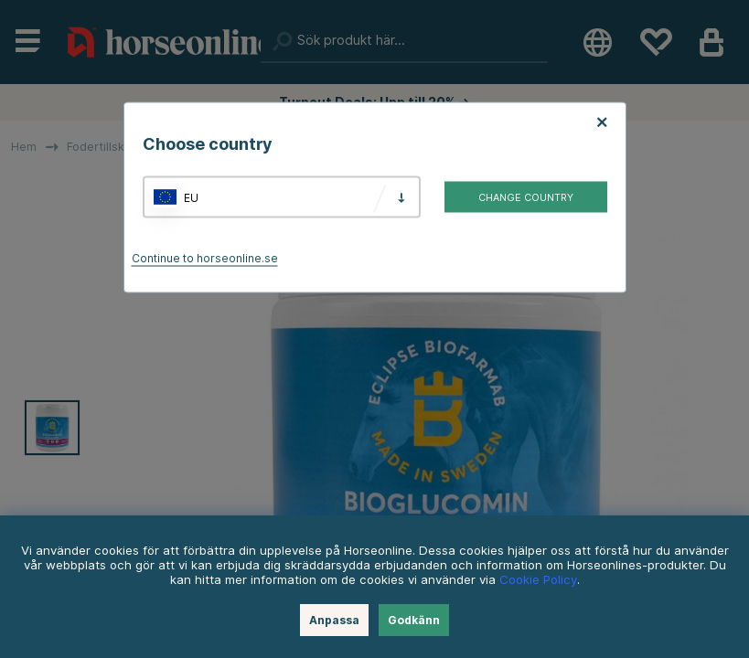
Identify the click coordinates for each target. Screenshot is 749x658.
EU (191, 197)
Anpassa (334, 620)
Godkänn (414, 620)
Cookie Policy (538, 579)
